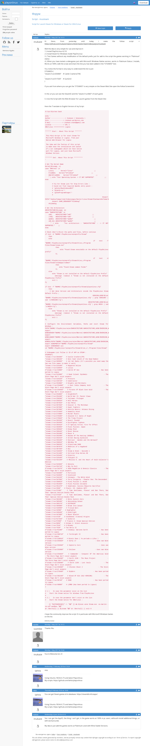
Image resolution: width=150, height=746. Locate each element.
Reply (128, 28)
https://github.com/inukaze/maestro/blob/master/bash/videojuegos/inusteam (75, 44)
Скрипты (34, 3)
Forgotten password (10, 29)
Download (143, 3)
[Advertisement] (11, 89)
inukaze (35, 37)
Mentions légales (8, 51)
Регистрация (7, 27)
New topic (100, 28)
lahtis (35, 666)
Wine (44, 3)
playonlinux (9, 2)
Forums (52, 7)
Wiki (49, 3)
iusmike (35, 624)
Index (53, 734)
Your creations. (63, 7)
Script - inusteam (74, 734)
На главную (24, 3)
